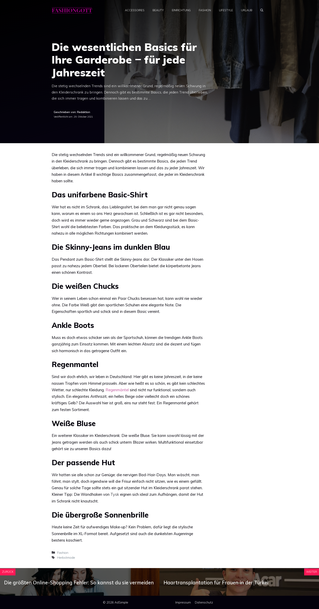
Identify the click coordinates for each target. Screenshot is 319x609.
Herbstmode (66, 557)
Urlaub (246, 10)
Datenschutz (204, 602)
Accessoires (134, 10)
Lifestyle (226, 10)
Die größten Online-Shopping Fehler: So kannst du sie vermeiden (79, 582)
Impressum (183, 602)
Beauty (158, 10)
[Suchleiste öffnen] (261, 10)
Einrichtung (181, 10)
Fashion (205, 10)
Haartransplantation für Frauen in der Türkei (216, 582)
